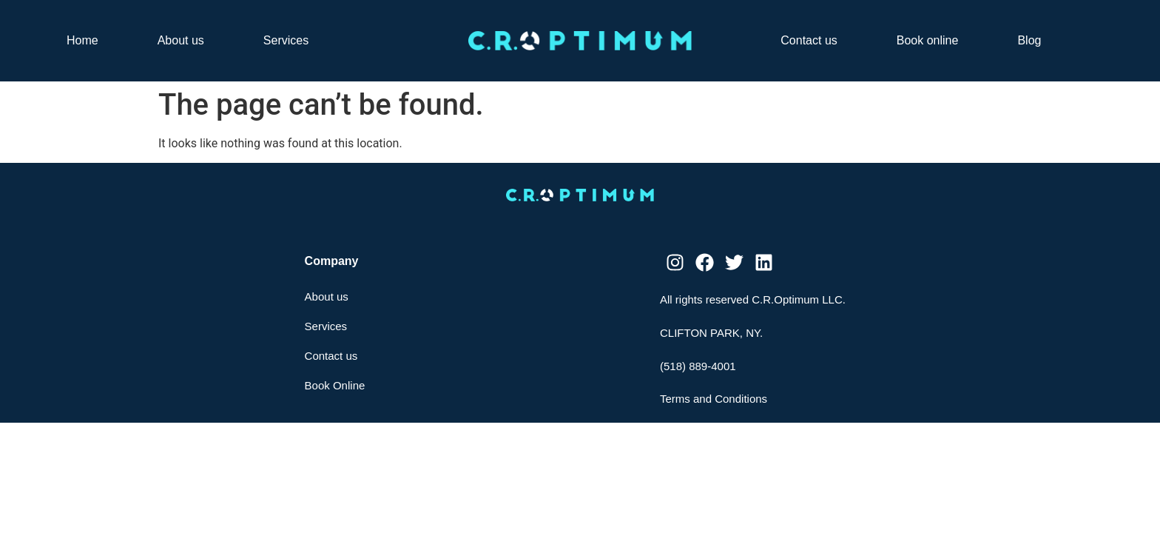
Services (285, 40)
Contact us (808, 40)
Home (82, 40)
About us (181, 40)
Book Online (335, 385)
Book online (928, 40)
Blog (1029, 40)
